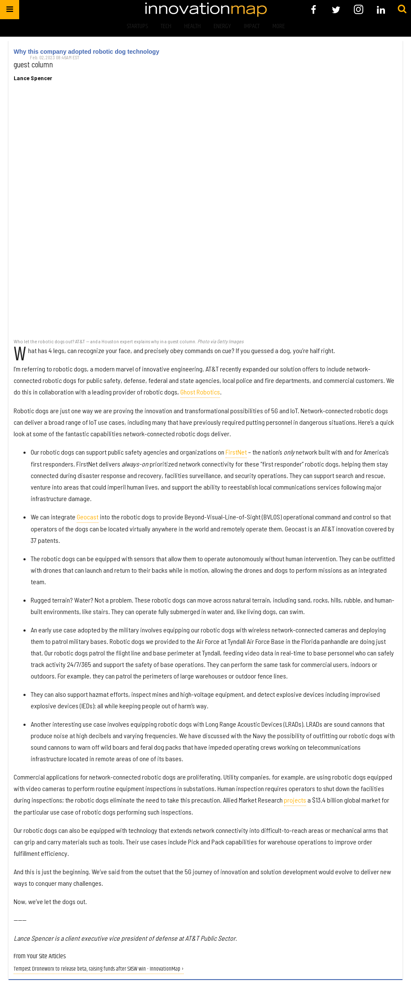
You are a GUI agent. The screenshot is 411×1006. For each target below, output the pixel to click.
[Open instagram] (358, 9)
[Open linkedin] (381, 9)
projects (295, 800)
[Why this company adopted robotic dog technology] (205, 214)
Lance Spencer (33, 78)
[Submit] (402, 9)
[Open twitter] (336, 9)
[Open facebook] (314, 9)
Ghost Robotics (200, 392)
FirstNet (236, 452)
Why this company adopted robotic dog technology (86, 51)
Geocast (87, 517)
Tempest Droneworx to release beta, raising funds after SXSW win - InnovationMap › (99, 969)
